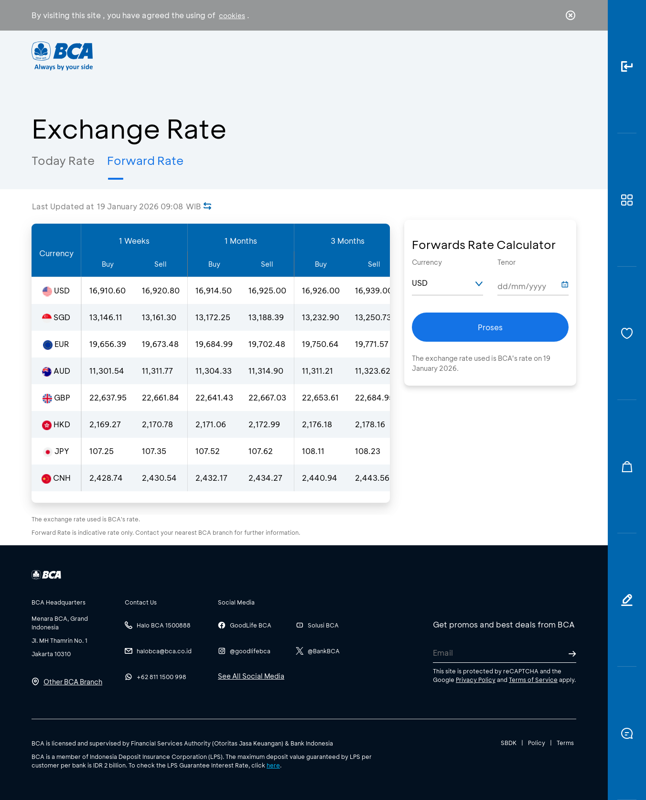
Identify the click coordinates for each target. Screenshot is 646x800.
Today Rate (63, 160)
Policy (536, 742)
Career (423, 55)
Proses (490, 327)
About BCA (358, 55)
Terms (565, 742)
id (551, 56)
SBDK (509, 742)
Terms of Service (533, 679)
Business (291, 55)
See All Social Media (251, 676)
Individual (227, 55)
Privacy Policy (475, 679)
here (273, 765)
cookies (232, 15)
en (567, 56)
